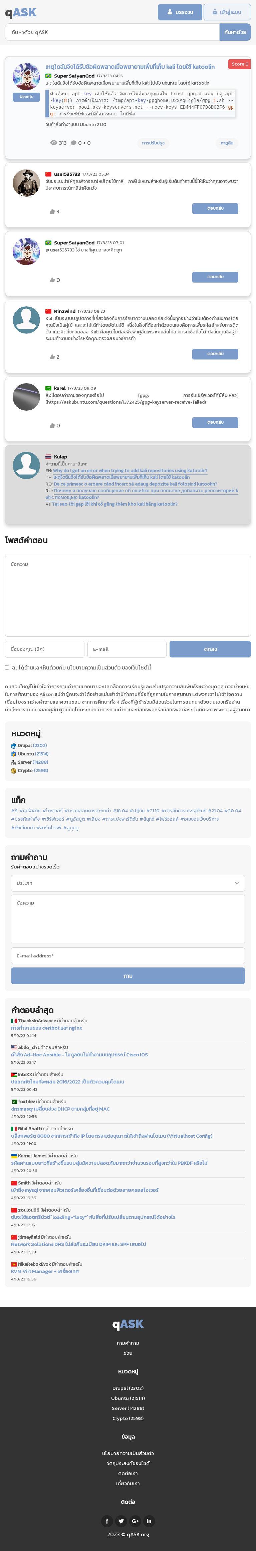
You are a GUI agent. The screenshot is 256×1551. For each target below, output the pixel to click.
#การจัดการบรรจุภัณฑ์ (183, 811)
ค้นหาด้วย (235, 32)
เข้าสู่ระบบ (230, 12)
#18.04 (120, 811)
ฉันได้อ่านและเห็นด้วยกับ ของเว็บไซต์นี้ (78, 668)
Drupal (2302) (128, 1388)
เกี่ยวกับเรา (128, 1483)
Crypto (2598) (128, 1418)
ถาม (128, 976)
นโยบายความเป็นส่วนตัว (93, 668)
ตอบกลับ (215, 209)
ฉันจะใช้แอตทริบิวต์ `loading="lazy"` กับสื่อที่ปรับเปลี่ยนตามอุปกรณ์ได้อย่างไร (93, 1217)
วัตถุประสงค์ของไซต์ (128, 1463)
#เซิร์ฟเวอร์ (52, 820)
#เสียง (93, 820)
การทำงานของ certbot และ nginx (46, 1028)
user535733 (67, 174)
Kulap (60, 457)
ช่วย (128, 1353)
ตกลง (211, 649)
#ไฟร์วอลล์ (167, 820)
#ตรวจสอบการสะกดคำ (87, 811)
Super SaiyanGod (74, 76)
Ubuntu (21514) (128, 1398)
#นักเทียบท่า (23, 828)
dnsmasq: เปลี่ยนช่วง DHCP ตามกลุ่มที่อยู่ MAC (60, 1109)
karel (59, 388)
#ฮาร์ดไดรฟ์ (48, 828)
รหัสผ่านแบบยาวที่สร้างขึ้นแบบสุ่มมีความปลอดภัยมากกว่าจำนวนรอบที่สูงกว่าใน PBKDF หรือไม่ (109, 1163)
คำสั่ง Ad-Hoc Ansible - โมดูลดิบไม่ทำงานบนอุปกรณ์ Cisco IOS (79, 1055)
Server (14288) (128, 1408)
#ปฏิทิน (137, 811)
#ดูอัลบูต (75, 820)
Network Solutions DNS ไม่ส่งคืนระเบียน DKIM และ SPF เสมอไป (78, 1244)
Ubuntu (26, 97)
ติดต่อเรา (128, 1473)
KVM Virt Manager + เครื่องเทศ (45, 1271)
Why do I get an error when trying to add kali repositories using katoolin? (130, 471)
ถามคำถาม (128, 1343)
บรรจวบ (181, 12)
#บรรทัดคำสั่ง (25, 820)
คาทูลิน (227, 143)
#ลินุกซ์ (147, 820)
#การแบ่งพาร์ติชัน (120, 820)
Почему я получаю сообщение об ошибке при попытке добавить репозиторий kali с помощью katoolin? (141, 494)
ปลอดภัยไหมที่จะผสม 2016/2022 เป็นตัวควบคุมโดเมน (67, 1082)
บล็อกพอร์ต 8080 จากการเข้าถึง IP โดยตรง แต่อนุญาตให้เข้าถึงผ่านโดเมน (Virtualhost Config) (111, 1136)
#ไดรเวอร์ (52, 811)
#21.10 (153, 811)
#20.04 (232, 811)
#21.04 (215, 811)
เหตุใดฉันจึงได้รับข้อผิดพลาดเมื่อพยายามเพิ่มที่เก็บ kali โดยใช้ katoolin (121, 477)
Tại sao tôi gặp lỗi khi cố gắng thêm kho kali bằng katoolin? (115, 504)
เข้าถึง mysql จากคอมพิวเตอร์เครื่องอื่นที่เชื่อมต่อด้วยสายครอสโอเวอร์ (85, 1190)
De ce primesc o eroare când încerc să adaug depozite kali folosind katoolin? (135, 484)
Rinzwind (64, 311)
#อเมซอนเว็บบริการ (199, 820)
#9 (14, 811)
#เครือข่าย (30, 811)
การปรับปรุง (153, 143)
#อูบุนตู (70, 828)
